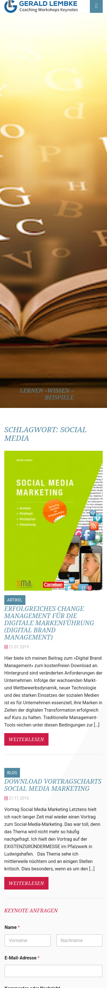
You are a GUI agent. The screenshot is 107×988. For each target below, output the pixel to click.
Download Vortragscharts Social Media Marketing (53, 784)
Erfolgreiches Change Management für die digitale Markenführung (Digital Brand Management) (49, 622)
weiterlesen (26, 739)
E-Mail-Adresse (22, 958)
